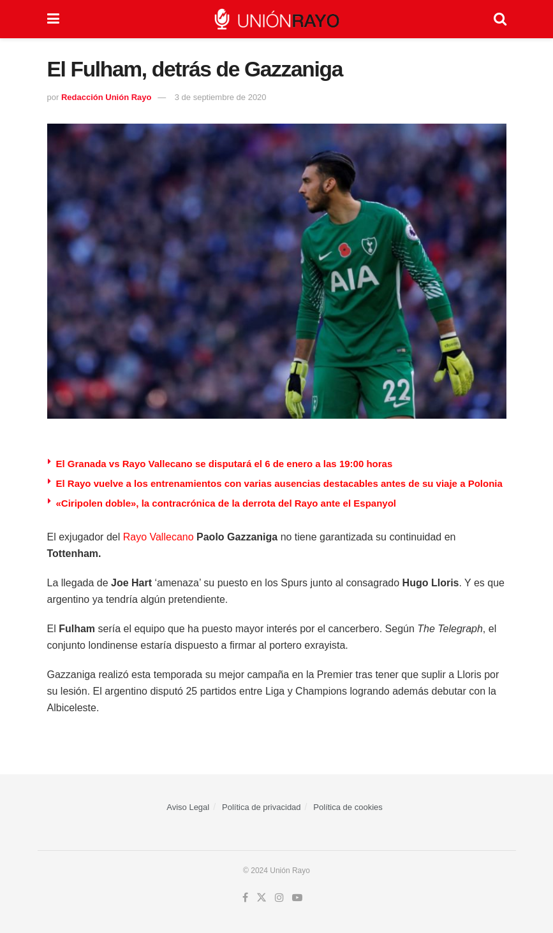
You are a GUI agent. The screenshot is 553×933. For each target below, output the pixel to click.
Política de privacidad (261, 807)
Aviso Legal (187, 807)
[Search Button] (500, 19)
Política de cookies (347, 807)
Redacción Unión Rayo (106, 97)
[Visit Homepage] (276, 19)
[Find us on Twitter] (261, 898)
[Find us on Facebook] (245, 898)
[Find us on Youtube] (297, 898)
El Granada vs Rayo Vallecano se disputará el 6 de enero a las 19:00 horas (224, 463)
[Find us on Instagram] (279, 898)
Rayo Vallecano (158, 537)
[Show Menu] (53, 19)
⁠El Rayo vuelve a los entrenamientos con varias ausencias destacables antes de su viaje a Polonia (279, 483)
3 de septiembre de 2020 (221, 97)
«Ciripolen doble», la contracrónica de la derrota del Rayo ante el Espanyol (226, 503)
